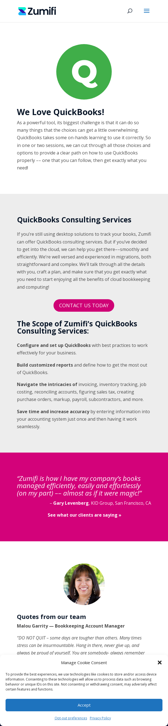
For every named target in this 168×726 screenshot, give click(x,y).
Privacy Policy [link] (100, 718)
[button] (159, 662)
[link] (37, 10)
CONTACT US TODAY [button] (84, 305)
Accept (84, 705)
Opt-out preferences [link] (71, 718)
